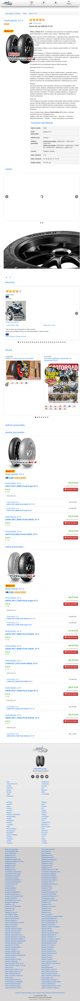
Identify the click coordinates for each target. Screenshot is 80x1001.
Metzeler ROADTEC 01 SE (13, 935)
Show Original (10, 336)
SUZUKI (9, 837)
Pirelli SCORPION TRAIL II (13, 988)
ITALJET (44, 818)
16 (48, 342)
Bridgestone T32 (47, 867)
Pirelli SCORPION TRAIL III (50, 988)
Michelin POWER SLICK (49, 953)
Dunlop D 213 (9, 886)
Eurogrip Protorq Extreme (50, 900)
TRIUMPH (10, 839)
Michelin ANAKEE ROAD (49, 941)
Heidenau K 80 (46, 910)
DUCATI (9, 812)
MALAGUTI (45, 824)
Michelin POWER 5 (11, 949)
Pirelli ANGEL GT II (48, 977)
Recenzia (37, 23)
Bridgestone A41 (10, 855)
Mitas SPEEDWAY (47, 967)
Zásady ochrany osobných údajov (36, 992)
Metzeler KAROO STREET (13, 929)
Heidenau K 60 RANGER (13, 906)
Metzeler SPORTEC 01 (49, 937)
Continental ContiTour (12, 878)
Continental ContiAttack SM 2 (51, 872)
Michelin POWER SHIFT (13, 953)
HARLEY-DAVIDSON (13, 814)
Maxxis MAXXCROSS (12, 918)
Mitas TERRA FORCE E (49, 969)
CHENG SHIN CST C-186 (50, 870)
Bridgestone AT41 (47, 855)
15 (46, 342)
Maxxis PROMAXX (11, 920)
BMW (43, 804)
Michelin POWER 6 (48, 949)
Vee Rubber (45, 794)
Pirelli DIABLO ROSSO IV (50, 980)
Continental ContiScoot (12, 876)
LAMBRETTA (46, 822)
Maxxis (9, 790)
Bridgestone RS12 (47, 863)
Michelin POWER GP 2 (49, 951)
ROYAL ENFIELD (12, 835)
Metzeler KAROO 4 (11, 927)
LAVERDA (10, 824)
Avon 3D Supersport (11, 849)
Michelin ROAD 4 (47, 955)
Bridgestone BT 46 (47, 861)
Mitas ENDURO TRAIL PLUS (14, 963)
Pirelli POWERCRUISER (13, 984)
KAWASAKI (10, 820)
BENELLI (44, 802)
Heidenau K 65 (10, 908)
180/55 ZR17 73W (49, 325)
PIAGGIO (45, 833)
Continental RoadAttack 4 (13, 880)
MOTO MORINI (11, 829)
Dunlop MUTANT (10, 890)
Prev (6, 196)
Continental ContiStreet (49, 876)
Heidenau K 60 (46, 904)
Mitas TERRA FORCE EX (13, 971)
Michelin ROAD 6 (47, 957)
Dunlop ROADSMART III (13, 892)
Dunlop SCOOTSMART (49, 894)
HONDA (44, 814)
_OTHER (44, 843)
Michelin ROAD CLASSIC (13, 959)
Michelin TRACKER (11, 961)
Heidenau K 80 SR (11, 912)
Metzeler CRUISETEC (49, 925)
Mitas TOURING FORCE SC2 (51, 975)
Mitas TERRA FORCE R (12, 973)
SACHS (44, 835)
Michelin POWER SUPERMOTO (15, 955)
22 (60, 342)
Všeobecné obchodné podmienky (55, 992)
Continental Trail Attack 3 (49, 884)
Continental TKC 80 (11, 884)
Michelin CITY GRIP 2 (48, 945)
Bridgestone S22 (10, 865)
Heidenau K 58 (10, 904)
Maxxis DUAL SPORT (12, 916)
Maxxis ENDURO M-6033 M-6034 (52, 916)
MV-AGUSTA (11, 831)
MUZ (43, 829)
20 (56, 342)
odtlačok (18, 992)
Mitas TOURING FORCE (49, 973)
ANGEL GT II (33, 13)
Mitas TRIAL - (9, 977)
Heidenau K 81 (46, 912)
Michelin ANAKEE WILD (49, 943)
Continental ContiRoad (49, 874)
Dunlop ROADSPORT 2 (12, 894)
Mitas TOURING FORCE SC (14, 975)
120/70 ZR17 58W (13, 325)
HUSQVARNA (11, 816)
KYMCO (9, 822)
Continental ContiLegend (13, 874)
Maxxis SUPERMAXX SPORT (14, 922)
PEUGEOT (10, 833)
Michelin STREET (47, 959)
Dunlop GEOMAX (10, 888)
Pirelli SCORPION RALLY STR (51, 986)
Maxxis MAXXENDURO (49, 918)
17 (50, 342)
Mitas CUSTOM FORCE (49, 961)
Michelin (9, 792)
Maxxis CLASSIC (47, 914)
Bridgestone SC (10, 867)
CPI (43, 808)
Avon (8, 782)
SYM (43, 837)
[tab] (9, 169)
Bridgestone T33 (10, 870)
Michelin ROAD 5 (10, 957)
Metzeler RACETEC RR (12, 933)
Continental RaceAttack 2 (50, 878)
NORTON (45, 831)
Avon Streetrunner (11, 853)
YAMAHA (10, 843)
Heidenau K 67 (10, 910)
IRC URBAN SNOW (11, 914)
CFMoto (9, 808)
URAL (43, 839)
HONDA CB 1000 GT (12, 322)
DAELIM (9, 810)
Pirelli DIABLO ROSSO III (13, 980)
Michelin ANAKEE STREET (13, 943)
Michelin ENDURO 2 (48, 947)
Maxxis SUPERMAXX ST (49, 922)
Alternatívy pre (11, 496)
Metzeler (44, 790)
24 (64, 342)
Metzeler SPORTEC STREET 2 (15, 939)
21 (58, 342)
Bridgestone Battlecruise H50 (14, 861)
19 (54, 342)
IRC (43, 788)
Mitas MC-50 (9, 967)
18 (52, 342)
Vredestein (10, 796)
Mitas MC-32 (46, 965)
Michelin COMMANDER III (13, 947)
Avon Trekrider (46, 853)
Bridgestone (45, 782)
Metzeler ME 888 (47, 931)
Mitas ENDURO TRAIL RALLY (51, 963)
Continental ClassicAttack (13, 872)
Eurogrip (44, 786)
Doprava (23, 992)
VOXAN (44, 841)
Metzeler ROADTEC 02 (49, 935)
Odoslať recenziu (21, 336)
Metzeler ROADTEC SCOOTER (15, 937)
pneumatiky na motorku (13, 13)
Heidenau (10, 788)
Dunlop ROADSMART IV (49, 892)
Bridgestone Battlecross (49, 859)
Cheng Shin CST (12, 784)
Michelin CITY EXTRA (12, 945)
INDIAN (9, 818)
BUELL (9, 806)
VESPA (9, 841)
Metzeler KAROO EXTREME (51, 927)
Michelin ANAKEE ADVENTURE (15, 941)
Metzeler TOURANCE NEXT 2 (51, 939)
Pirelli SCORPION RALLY (13, 986)
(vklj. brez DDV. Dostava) (72, 486)
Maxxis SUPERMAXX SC (50, 920)
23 (62, 342)
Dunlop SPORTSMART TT (50, 896)
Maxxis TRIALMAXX (11, 925)
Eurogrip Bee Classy (48, 898)
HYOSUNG (45, 816)
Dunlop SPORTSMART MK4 (14, 896)
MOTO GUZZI (46, 827)
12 (40, 342)
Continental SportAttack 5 (13, 882)
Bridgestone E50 (10, 863)
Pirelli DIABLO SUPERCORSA (51, 982)
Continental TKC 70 (48, 882)
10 (36, 342)
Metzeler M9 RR (47, 929)
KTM (43, 820)
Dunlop (9, 786)
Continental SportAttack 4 (50, 880)
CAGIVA (44, 806)
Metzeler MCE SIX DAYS (13, 931)
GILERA (44, 812)
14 (44, 342)
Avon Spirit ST (46, 851)
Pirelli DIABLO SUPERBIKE (14, 982)
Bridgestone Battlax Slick (13, 859)
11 (38, 342)
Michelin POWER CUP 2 (13, 951)
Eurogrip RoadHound (12, 902)
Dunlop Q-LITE (46, 890)
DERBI (44, 810)
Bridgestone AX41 (10, 857)
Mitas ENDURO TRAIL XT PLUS (15, 965)
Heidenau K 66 (46, 908)
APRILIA (9, 802)
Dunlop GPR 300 (47, 888)
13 (42, 342)
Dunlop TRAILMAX (11, 898)
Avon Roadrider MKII (11, 851)
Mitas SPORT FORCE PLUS (14, 969)
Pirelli (24, 13)
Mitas (43, 792)
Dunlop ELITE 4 (47, 886)
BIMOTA (9, 804)
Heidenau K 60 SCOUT (49, 906)
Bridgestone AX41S (48, 857)
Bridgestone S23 (47, 865)
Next (76, 196)
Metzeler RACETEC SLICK (50, 933)
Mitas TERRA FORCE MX (50, 971)
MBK (8, 827)
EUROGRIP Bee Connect (13, 900)
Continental (45, 784)
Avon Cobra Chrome (48, 849)
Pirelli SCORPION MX (49, 984)
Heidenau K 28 (46, 902)
